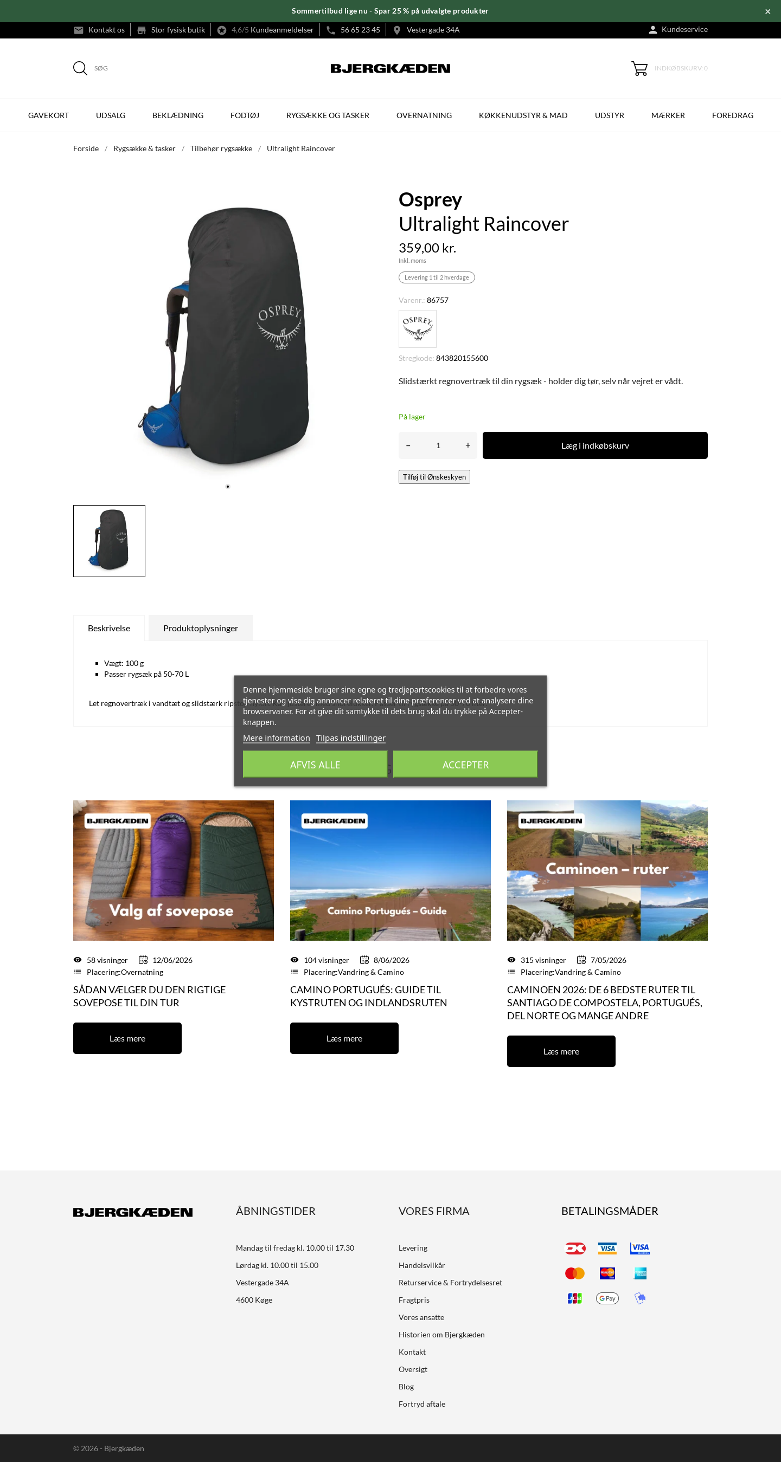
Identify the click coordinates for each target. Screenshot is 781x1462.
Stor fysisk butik (178, 29)
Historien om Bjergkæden (442, 1334)
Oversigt (413, 1369)
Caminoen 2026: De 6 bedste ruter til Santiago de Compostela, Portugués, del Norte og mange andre (604, 1002)
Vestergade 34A (433, 29)
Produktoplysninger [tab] (200, 628)
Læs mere (127, 1038)
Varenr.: (412, 300)
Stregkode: (416, 358)
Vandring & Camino (371, 971)
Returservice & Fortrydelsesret (450, 1282)
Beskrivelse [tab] (109, 628)
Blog (406, 1386)
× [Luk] (768, 10)
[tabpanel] (227, 342)
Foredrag (732, 115)
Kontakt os (106, 29)
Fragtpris (414, 1299)
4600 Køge (254, 1299)
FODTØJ (245, 115)
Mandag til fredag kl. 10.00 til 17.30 (295, 1247)
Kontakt (412, 1351)
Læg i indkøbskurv (595, 445)
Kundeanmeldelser (282, 29)
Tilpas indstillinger (351, 737)
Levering (413, 1247)
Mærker (668, 115)
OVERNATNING (424, 115)
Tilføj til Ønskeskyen (434, 477)
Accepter (466, 764)
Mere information (276, 737)
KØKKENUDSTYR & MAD (523, 115)
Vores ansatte (421, 1317)
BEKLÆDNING (177, 115)
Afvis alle (315, 764)
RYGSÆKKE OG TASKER (327, 115)
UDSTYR (609, 115)
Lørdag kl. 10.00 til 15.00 (277, 1265)
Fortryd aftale (422, 1403)
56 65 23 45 (360, 29)
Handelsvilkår (422, 1265)
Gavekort (48, 115)
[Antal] (438, 445)
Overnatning (142, 971)
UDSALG (110, 115)
